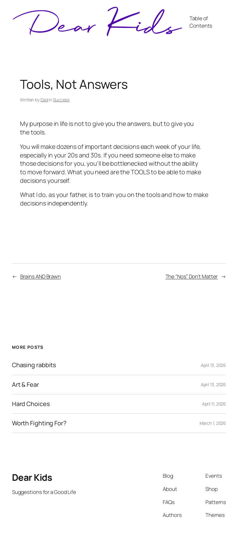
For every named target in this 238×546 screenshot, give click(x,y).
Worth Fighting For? (39, 423)
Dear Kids (32, 477)
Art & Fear (25, 384)
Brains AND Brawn (40, 276)
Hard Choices (31, 404)
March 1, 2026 (213, 423)
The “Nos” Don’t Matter (192, 276)
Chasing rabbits (34, 365)
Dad (44, 100)
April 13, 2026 (213, 365)
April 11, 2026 (214, 404)
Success (61, 100)
